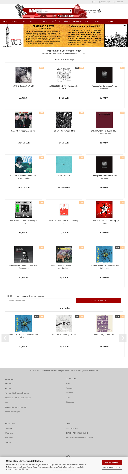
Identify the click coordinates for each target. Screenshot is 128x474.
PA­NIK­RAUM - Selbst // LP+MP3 (64, 335)
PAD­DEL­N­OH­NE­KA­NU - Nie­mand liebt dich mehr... (104, 267)
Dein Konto (9, 438)
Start (4, 21)
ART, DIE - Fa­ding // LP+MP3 (23, 86)
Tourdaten (69, 393)
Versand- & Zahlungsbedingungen (17, 393)
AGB (6, 403)
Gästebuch (70, 402)
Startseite (8, 428)
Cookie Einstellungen (12, 412)
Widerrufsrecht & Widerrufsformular (18, 398)
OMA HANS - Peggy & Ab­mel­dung (23, 131)
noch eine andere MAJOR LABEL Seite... (80, 438)
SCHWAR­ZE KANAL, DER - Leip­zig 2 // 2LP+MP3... (104, 222)
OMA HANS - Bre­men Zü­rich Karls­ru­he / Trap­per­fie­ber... (24, 177)
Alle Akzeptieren (111, 462)
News (68, 383)
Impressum (9, 384)
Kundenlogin (104, 2)
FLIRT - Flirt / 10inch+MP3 (104, 335)
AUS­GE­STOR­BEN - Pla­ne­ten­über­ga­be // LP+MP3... (64, 87)
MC (31, 21)
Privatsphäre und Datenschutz (15, 407)
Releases (69, 388)
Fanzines (77, 21)
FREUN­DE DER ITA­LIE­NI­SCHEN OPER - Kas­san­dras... (23, 267)
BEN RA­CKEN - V (64, 176)
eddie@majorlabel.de (53, 371)
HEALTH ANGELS (72, 428)
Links (68, 397)
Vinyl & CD (15, 21)
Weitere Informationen (111, 468)
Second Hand (108, 21)
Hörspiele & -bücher (51, 21)
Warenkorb (9, 433)
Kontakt (8, 388)
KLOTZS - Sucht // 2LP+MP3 (64, 131)
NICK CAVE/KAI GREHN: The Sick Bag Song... (63, 222)
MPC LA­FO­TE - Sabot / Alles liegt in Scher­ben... (23, 222)
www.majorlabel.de (91, 371)
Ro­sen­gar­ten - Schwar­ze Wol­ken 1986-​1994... (104, 87)
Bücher (67, 21)
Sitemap (8, 442)
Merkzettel (118, 2)
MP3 (24, 21)
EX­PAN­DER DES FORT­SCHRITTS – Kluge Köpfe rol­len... (104, 132)
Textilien (95, 21)
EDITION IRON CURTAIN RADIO (77, 433)
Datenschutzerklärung (20, 469)
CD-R (38, 21)
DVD (86, 21)
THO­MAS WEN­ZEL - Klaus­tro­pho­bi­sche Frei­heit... (63, 267)
